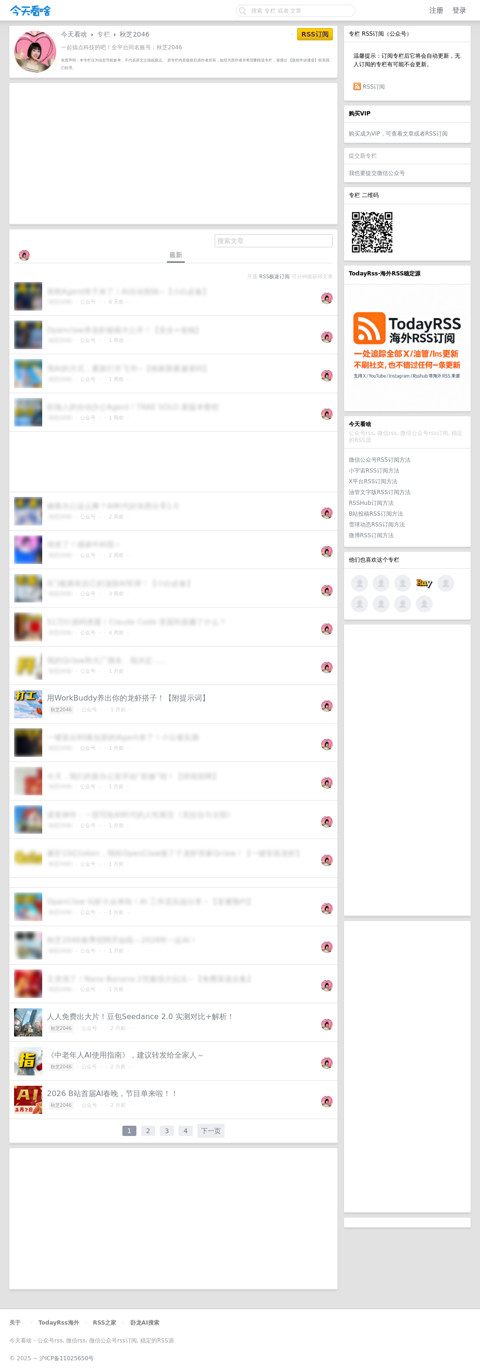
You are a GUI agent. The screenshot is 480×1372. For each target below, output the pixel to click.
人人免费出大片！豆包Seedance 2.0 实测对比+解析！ (140, 1016)
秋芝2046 (135, 34)
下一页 (211, 1131)
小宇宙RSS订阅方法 (374, 470)
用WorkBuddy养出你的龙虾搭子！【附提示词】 (128, 698)
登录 (459, 10)
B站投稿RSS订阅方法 (376, 514)
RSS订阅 (374, 87)
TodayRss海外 (58, 1322)
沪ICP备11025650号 (66, 1358)
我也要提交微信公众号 (377, 173)
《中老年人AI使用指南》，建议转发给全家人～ (125, 1055)
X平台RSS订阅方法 (373, 481)
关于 (15, 1322)
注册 (436, 10)
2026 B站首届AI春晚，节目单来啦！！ (112, 1093)
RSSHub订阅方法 (371, 503)
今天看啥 (74, 34)
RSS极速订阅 (274, 277)
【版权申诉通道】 (303, 60)
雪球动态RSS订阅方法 (377, 524)
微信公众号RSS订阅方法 (380, 460)
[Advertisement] (407, 770)
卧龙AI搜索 (144, 1322)
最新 (175, 255)
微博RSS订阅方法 (371, 535)
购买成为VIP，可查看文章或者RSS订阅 (398, 133)
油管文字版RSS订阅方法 (380, 492)
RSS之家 (104, 1322)
